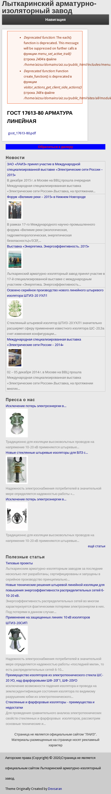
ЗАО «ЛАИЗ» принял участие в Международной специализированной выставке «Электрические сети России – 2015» (55, 169)
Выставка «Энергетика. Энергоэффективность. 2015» (48, 246)
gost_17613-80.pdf (22, 133)
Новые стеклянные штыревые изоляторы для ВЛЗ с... (47, 452)
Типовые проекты (19, 563)
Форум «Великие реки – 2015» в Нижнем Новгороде (46, 197)
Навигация (55, 19)
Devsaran (55, 789)
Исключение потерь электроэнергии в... (36, 406)
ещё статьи (96, 546)
